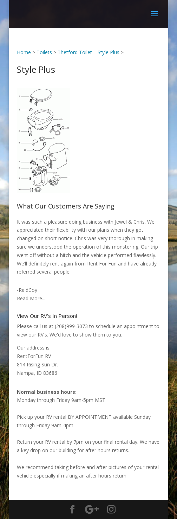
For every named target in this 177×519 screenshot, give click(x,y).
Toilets (44, 52)
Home (24, 52)
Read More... (31, 298)
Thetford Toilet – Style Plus (88, 52)
